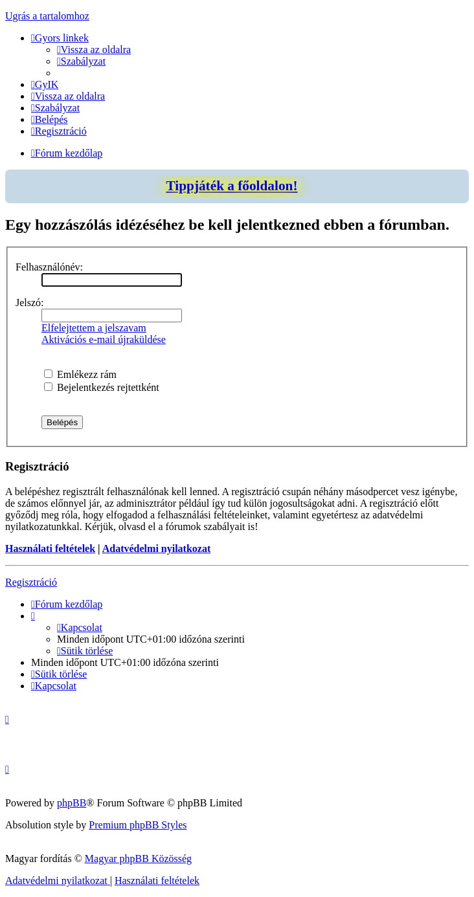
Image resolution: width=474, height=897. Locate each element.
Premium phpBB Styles (137, 824)
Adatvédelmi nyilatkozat (156, 548)
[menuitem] (94, 49)
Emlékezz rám (80, 374)
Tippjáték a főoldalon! (231, 186)
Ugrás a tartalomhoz (47, 15)
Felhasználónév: (49, 266)
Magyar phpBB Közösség (138, 858)
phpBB (71, 802)
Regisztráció (31, 582)
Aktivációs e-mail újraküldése (103, 339)
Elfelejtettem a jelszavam (93, 327)
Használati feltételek (50, 548)
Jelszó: (30, 302)
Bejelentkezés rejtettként (101, 387)
